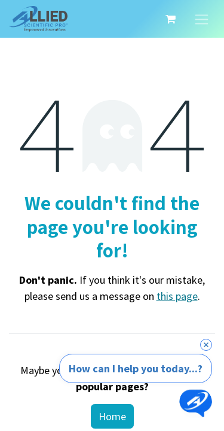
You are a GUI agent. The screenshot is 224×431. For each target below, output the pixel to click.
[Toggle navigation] (201, 19)
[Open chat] (195, 402)
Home (112, 416)
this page (177, 296)
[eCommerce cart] (170, 19)
